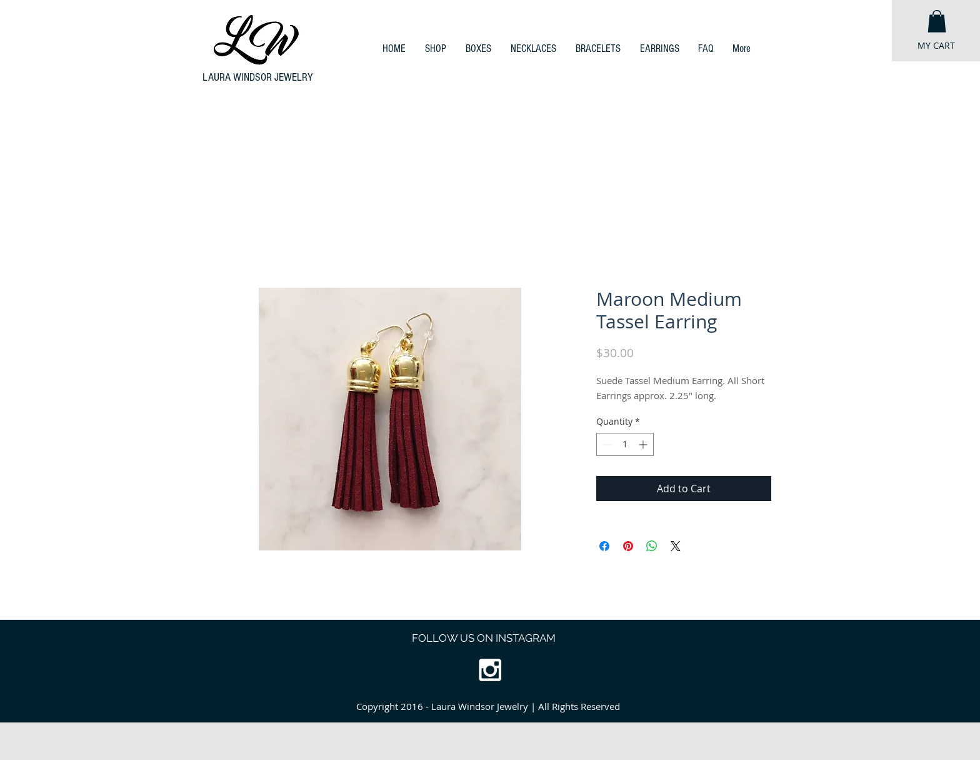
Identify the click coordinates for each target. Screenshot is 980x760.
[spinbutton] (625, 444)
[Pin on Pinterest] (628, 546)
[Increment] (644, 444)
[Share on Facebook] (604, 546)
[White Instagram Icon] (490, 670)
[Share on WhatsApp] (651, 546)
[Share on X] (675, 546)
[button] (937, 21)
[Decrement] (606, 444)
